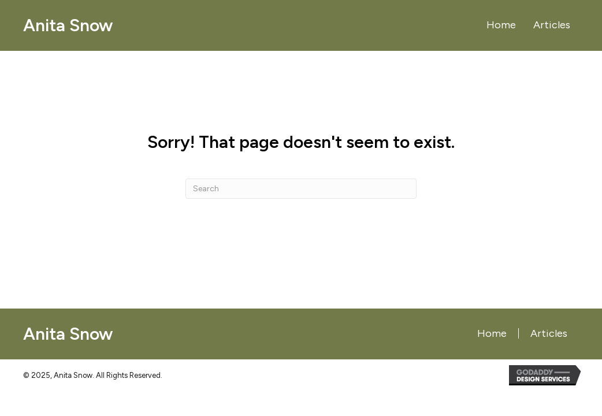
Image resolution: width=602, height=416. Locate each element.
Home (492, 333)
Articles (548, 333)
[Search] (301, 189)
